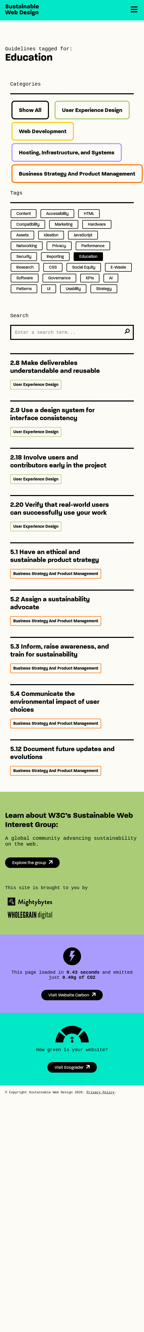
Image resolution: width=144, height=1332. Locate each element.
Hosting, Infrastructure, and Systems (66, 152)
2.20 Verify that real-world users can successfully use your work (59, 508)
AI (111, 277)
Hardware (97, 224)
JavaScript (83, 235)
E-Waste (118, 267)
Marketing (64, 224)
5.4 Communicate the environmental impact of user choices (54, 702)
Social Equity (83, 267)
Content (23, 213)
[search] (127, 331)
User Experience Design (92, 110)
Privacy (59, 245)
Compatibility (28, 224)
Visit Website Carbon (68, 995)
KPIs (90, 277)
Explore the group (29, 862)
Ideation (51, 235)
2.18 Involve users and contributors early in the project (58, 461)
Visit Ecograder (69, 1067)
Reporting (55, 256)
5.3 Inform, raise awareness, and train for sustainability (59, 650)
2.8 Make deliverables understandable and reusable (55, 367)
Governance (59, 277)
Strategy (104, 288)
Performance (92, 245)
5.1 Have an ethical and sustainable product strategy (54, 556)
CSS (53, 267)
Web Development (43, 131)
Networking (26, 245)
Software (24, 277)
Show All (30, 110)
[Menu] (134, 9)
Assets (22, 235)
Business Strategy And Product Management (77, 173)
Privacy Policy (100, 1092)
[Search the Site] (72, 332)
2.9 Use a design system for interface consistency (52, 414)
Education (88, 256)
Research (25, 267)
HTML (89, 213)
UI (48, 288)
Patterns (24, 288)
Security (23, 256)
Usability (73, 288)
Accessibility (57, 213)
